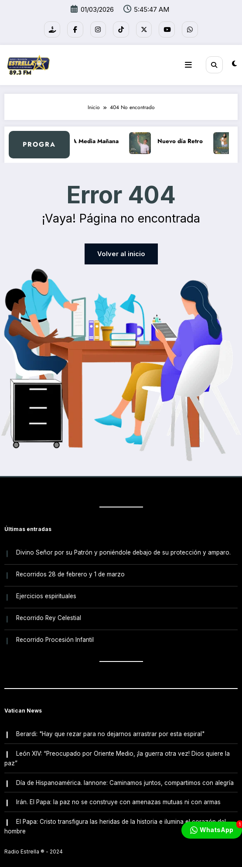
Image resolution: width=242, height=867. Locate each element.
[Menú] (191, 62)
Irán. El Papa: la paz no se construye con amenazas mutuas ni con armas (118, 790)
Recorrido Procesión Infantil (54, 631)
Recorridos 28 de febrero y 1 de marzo (70, 569)
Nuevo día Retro (185, 138)
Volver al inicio (121, 251)
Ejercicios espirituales (46, 589)
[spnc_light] (234, 62)
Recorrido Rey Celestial (48, 610)
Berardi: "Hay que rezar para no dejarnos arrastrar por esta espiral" (110, 725)
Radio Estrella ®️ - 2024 (33, 838)
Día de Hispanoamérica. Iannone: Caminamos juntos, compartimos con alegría (124, 771)
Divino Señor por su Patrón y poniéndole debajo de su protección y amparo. (123, 548)
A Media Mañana (100, 138)
